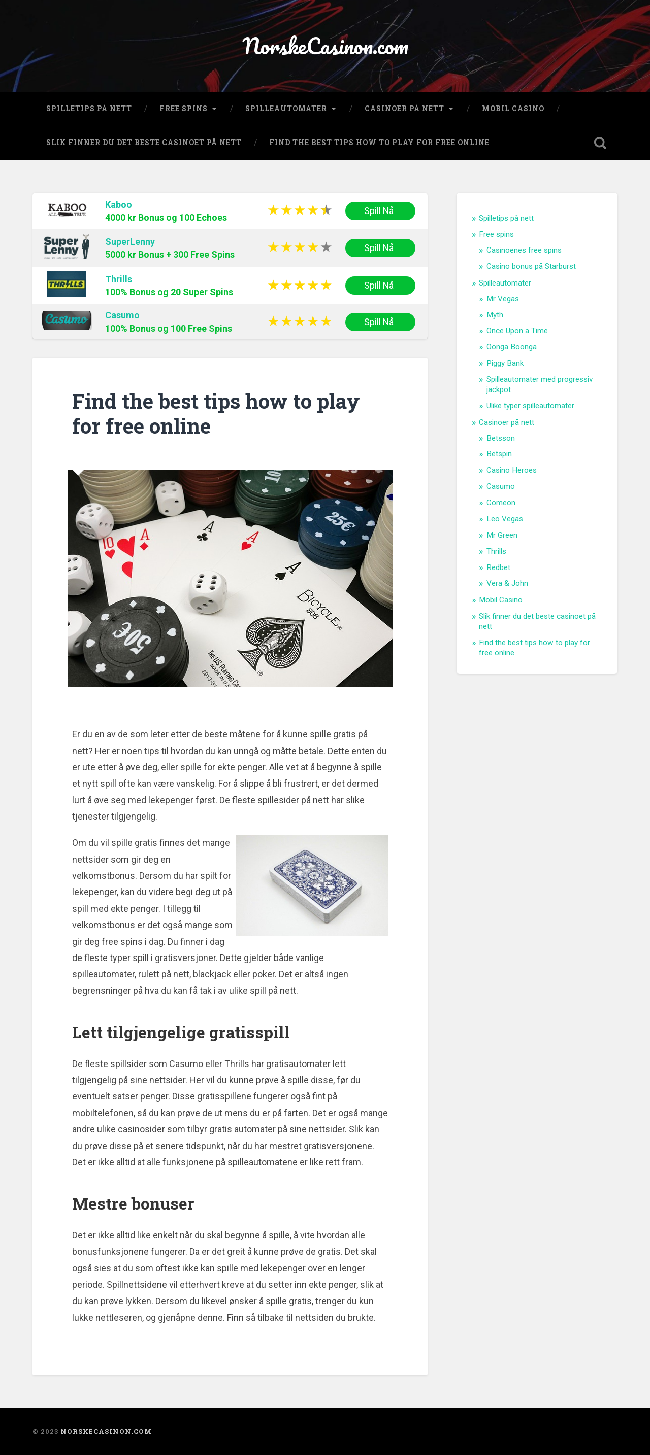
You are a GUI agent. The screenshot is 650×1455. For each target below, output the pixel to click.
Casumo (122, 315)
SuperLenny (130, 241)
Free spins (183, 108)
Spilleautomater (286, 108)
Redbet (498, 567)
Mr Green (501, 535)
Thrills (118, 279)
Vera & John (507, 583)
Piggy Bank (505, 363)
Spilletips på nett (89, 108)
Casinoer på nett (404, 108)
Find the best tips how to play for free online (379, 142)
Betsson (500, 438)
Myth (494, 315)
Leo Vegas (504, 518)
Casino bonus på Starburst (531, 266)
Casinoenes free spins (524, 250)
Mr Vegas (502, 298)
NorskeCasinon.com (325, 45)
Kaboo (118, 204)
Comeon (500, 502)
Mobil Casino (513, 108)
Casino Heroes (511, 470)
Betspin (499, 453)
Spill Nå (380, 211)
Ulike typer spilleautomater (530, 405)
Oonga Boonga (511, 346)
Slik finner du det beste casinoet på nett (144, 142)
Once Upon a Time (517, 330)
